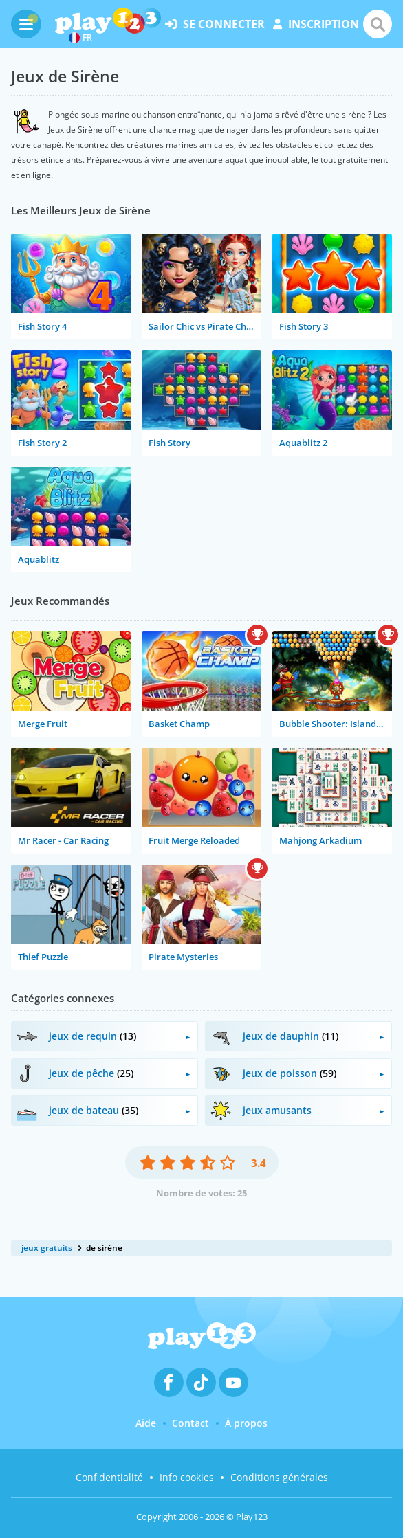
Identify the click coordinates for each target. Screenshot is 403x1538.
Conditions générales (279, 1477)
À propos (246, 1422)
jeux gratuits (46, 1247)
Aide (145, 1422)
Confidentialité (109, 1477)
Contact (190, 1422)
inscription (316, 24)
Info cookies (187, 1477)
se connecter (215, 24)
